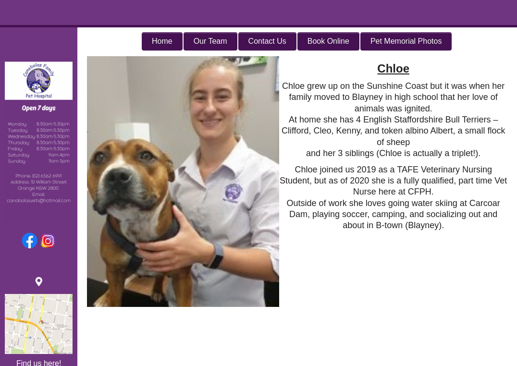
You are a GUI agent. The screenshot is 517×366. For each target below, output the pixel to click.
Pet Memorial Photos (406, 41)
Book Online (328, 41)
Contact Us (267, 41)
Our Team (210, 41)
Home (162, 41)
